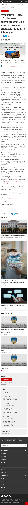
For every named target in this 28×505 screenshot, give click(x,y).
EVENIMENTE (4, 459)
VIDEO (3, 491)
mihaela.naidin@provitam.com (9, 198)
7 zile (6, 433)
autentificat (9, 382)
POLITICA (3, 453)
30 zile (9, 433)
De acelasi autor (6, 313)
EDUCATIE (3, 472)
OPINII (3, 488)
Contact (3, 500)
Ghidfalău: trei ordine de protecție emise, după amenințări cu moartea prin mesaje (12, 306)
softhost (17, 502)
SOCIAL (3, 469)
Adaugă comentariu (6, 379)
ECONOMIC (4, 456)
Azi (3, 433)
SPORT (3, 463)
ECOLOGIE (4, 481)
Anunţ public (4, 350)
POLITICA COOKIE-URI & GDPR (17, 500)
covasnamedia (6, 1)
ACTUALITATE (5, 11)
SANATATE (3, 466)
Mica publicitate (17, 499)
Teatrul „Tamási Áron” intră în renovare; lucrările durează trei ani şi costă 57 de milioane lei (13, 236)
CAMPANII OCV (5, 475)
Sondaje (8, 500)
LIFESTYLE (3, 484)
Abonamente (4, 499)
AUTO (2, 478)
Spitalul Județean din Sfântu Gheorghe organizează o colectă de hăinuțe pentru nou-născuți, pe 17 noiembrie (13, 282)
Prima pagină (4, 4)
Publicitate (10, 499)
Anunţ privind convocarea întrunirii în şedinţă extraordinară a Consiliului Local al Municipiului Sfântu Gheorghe (13, 331)
